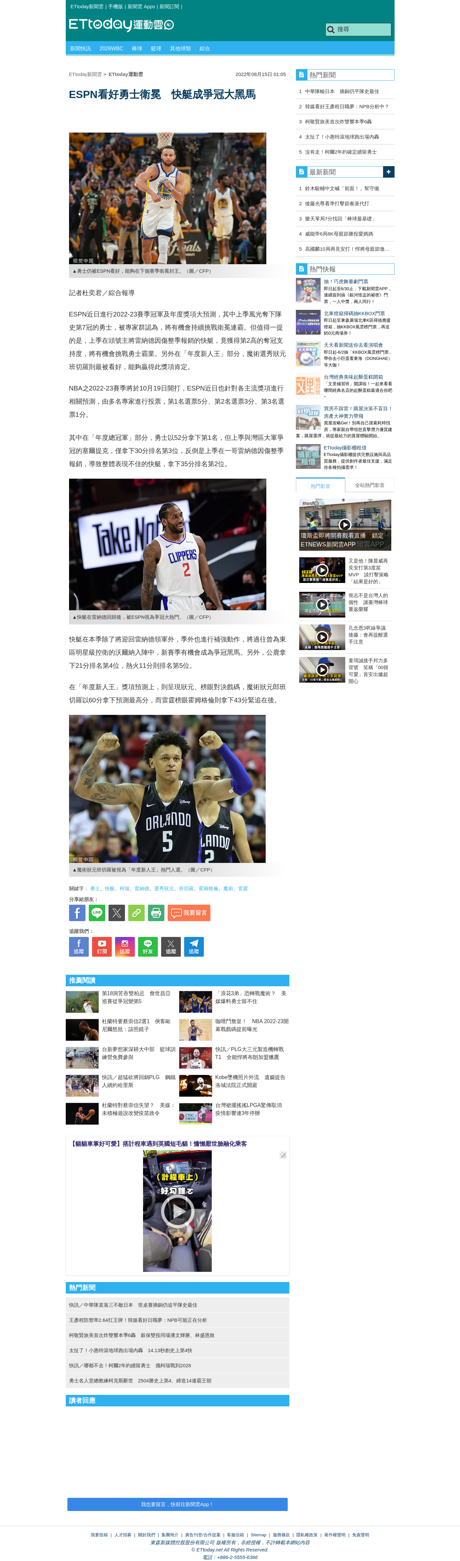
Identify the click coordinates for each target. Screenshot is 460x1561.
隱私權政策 (307, 1534)
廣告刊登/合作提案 (203, 1534)
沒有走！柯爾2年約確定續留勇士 (341, 152)
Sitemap (258, 1534)
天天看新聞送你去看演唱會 (325, 332)
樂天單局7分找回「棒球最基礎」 (341, 218)
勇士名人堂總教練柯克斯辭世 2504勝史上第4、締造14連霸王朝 (140, 1380)
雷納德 (141, 888)
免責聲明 (360, 1534)
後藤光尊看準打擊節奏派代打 (337, 203)
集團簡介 (170, 1534)
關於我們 (146, 1534)
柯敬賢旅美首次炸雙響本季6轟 (338, 121)
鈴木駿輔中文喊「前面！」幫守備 (342, 188)
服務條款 (281, 1534)
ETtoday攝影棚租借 (317, 421)
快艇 (110, 888)
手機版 (115, 6)
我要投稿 (99, 1534)
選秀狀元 (164, 888)
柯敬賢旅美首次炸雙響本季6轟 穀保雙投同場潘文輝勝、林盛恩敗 (142, 1335)
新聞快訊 (80, 48)
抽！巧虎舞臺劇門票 (318, 281)
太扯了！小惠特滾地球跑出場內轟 (342, 136)
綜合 (205, 48)
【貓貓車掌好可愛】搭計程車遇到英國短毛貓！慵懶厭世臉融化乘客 (158, 1144)
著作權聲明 (335, 1534)
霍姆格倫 (208, 888)
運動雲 (126, 25)
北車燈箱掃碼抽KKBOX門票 (326, 307)
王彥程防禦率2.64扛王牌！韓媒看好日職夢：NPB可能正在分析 (138, 1320)
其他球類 (180, 48)
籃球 (156, 48)
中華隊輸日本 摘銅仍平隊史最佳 (342, 91)
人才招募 (123, 1534)
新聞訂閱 (169, 6)
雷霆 (243, 888)
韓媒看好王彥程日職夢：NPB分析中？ (347, 106)
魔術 (228, 888)
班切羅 (186, 888)
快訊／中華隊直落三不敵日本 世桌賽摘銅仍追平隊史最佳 (133, 1305)
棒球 (137, 48)
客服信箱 (235, 1534)
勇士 (95, 888)
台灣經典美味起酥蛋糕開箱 (325, 357)
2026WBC (112, 48)
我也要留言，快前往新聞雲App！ (177, 1504)
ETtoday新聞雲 (87, 6)
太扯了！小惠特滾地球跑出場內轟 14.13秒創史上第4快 (131, 1350)
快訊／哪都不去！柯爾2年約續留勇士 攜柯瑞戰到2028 (130, 1365)
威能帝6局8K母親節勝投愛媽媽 (339, 234)
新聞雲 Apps (141, 6)
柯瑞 (125, 888)
